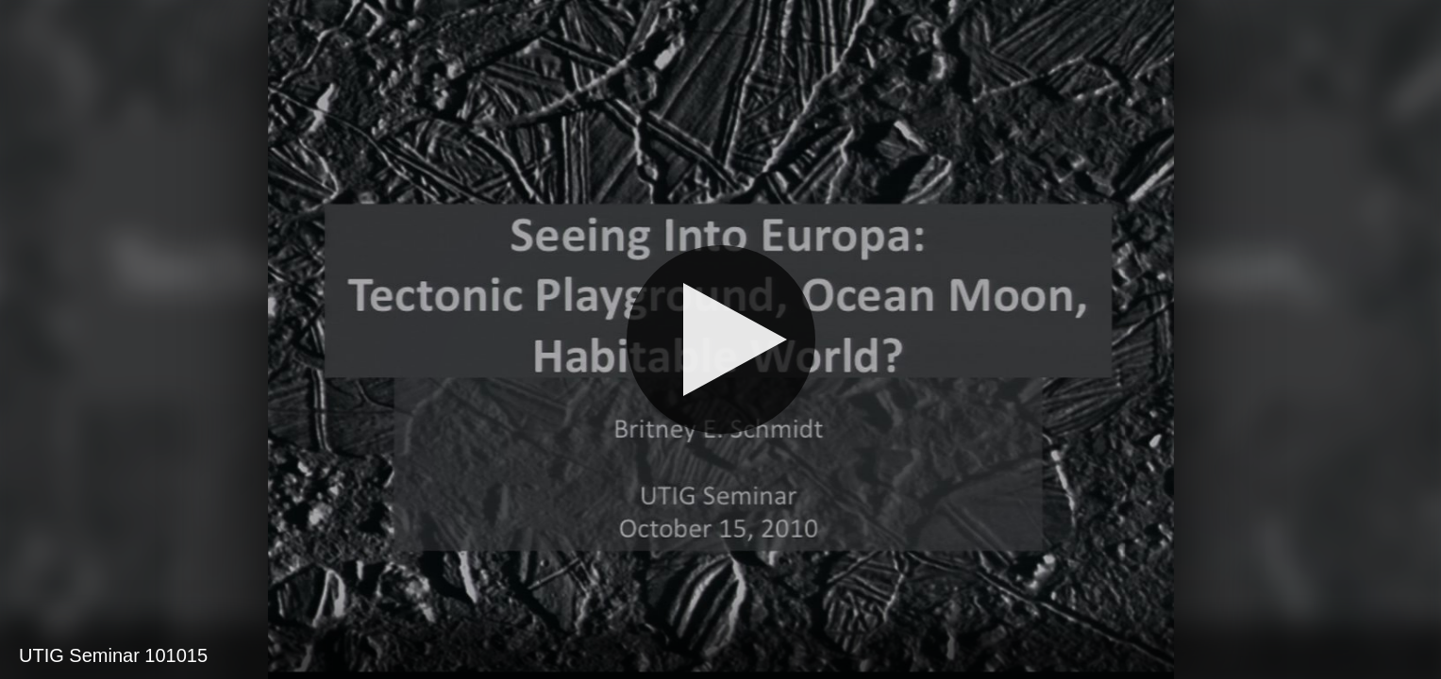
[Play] (721, 339)
